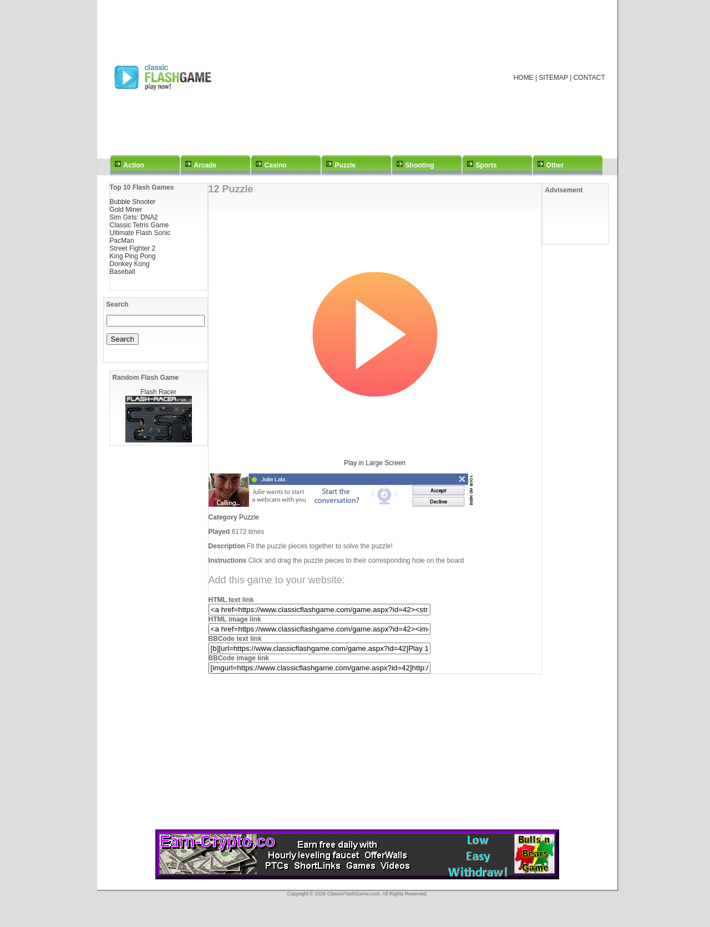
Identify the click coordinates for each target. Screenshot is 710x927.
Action (134, 165)
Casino (276, 165)
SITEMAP (553, 78)
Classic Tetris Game (139, 225)
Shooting (419, 165)
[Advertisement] (370, 77)
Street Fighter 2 (133, 248)
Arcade (205, 165)
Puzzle (345, 165)
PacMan (122, 241)
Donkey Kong (130, 264)
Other (555, 165)
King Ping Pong (133, 256)
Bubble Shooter (133, 202)
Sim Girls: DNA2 (134, 217)
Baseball (122, 272)
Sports (486, 165)
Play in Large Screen (374, 463)
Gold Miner (126, 209)
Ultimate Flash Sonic (140, 233)
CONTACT (589, 78)
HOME (524, 78)
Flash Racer (158, 392)
